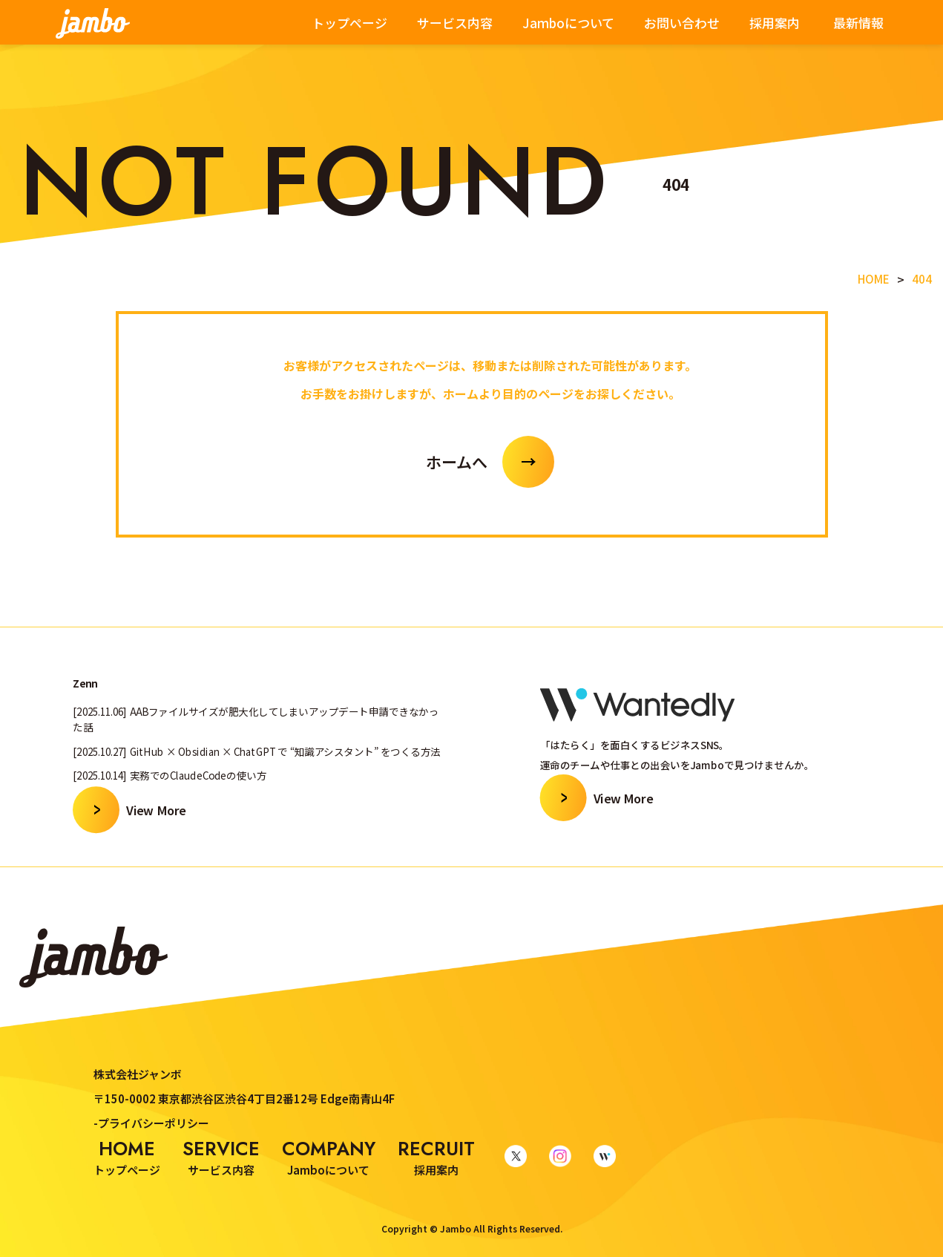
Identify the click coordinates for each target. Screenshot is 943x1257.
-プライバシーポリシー (151, 1123)
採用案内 (774, 22)
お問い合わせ (682, 22)
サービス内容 (455, 22)
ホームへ (456, 462)
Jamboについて (568, 22)
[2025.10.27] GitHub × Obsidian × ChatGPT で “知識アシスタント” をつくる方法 (257, 751)
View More (155, 808)
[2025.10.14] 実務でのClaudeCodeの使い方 (169, 775)
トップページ (349, 22)
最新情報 (858, 22)
